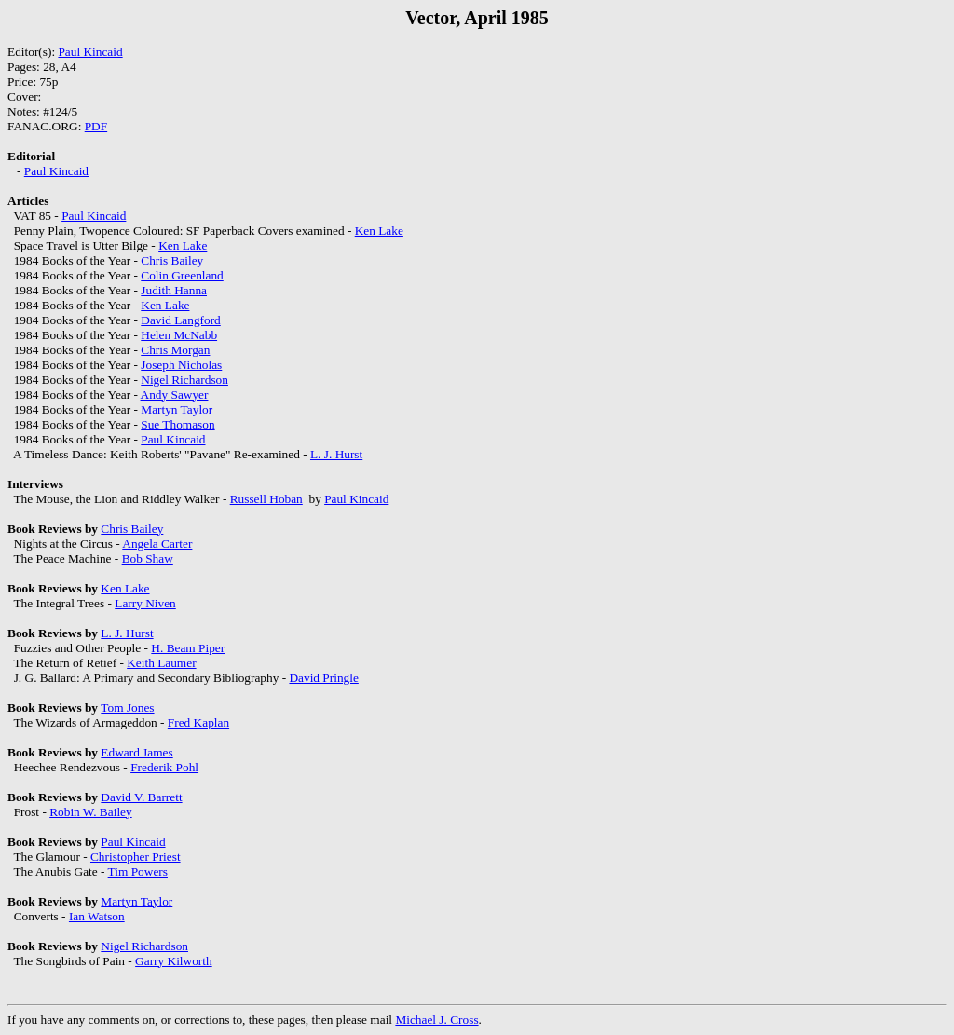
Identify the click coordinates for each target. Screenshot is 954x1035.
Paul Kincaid (90, 52)
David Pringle (323, 678)
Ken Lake (379, 231)
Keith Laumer (161, 663)
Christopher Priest (135, 857)
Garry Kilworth (173, 961)
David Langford (181, 320)
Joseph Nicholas (181, 365)
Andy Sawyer (175, 395)
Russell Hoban (266, 499)
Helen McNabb (179, 335)
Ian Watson (97, 916)
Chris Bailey (172, 260)
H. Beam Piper (188, 648)
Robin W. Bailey (90, 812)
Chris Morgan (175, 350)
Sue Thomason (177, 424)
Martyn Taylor (176, 409)
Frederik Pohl (164, 767)
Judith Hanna (174, 290)
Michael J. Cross (436, 1020)
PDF (96, 126)
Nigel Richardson (184, 380)
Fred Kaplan (198, 722)
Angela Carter (157, 544)
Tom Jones (127, 708)
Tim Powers (138, 871)
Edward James (136, 752)
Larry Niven (145, 603)
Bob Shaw (147, 558)
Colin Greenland (182, 275)
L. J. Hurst (336, 454)
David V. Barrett (141, 797)
